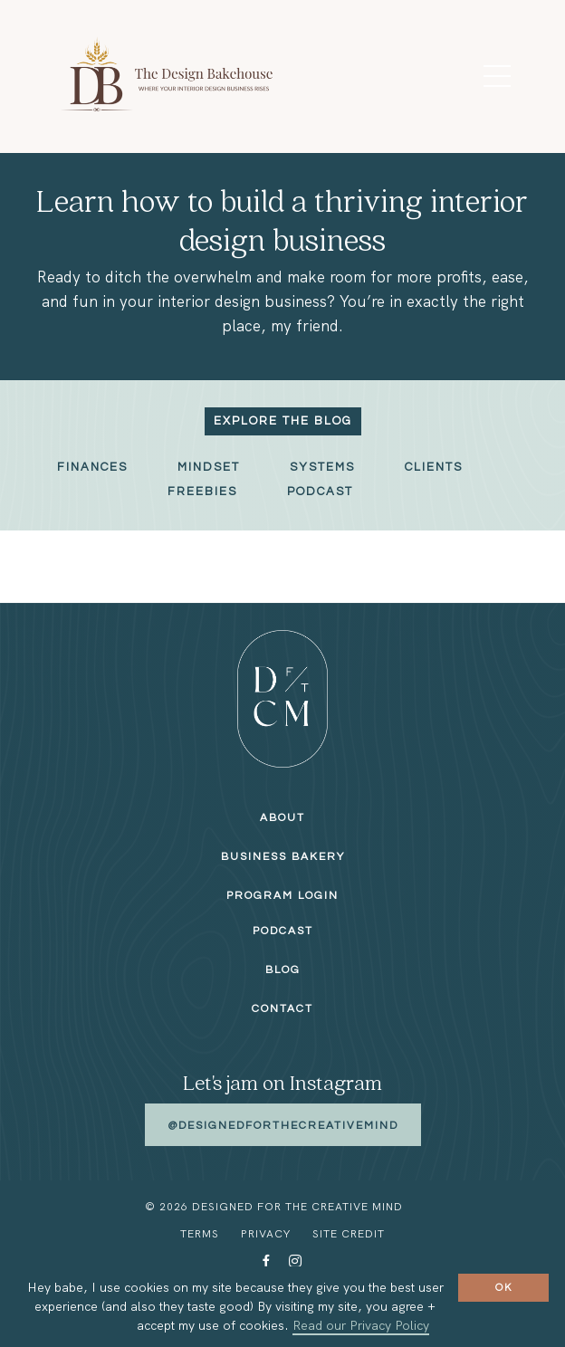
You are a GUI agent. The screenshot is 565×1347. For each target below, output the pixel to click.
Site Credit (348, 1234)
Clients (434, 467)
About (282, 818)
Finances (92, 467)
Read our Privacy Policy (360, 1325)
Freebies (202, 491)
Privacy (266, 1234)
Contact (282, 1009)
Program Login (282, 896)
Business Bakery (283, 857)
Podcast (320, 491)
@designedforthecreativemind (283, 1126)
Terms (199, 1234)
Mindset (208, 467)
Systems (322, 467)
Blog (283, 970)
